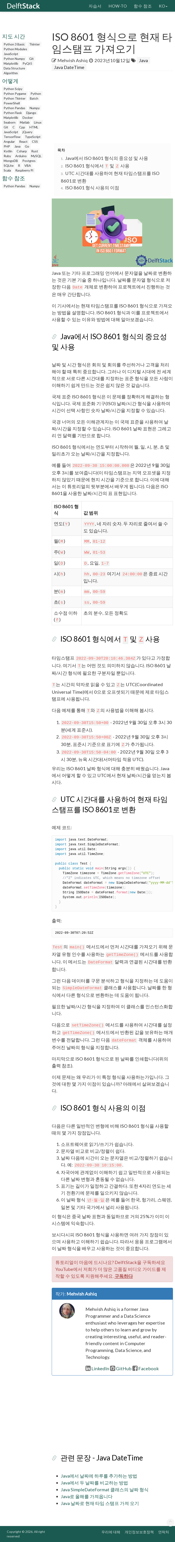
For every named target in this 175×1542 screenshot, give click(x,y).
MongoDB (11, 161)
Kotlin (8, 151)
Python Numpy (14, 59)
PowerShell (12, 103)
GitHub (120, 1368)
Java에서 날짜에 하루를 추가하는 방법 (99, 1476)
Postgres (29, 161)
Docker (28, 117)
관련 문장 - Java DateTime (101, 1457)
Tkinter (34, 44)
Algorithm (11, 73)
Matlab (25, 122)
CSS (35, 141)
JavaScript (11, 54)
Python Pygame (15, 93)
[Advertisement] (113, 107)
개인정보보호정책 (139, 1532)
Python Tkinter (15, 98)
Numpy (35, 108)
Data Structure (14, 68)
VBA (27, 165)
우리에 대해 (110, 1532)
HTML (33, 127)
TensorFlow (12, 137)
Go (27, 146)
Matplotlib (11, 63)
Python (36, 93)
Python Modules (15, 49)
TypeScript (33, 137)
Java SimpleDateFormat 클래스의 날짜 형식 (105, 1489)
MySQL (36, 156)
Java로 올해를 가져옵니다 (87, 1496)
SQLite (9, 165)
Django (31, 113)
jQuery (27, 132)
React (23, 141)
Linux (37, 122)
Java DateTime (69, 67)
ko (163, 5)
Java (17, 146)
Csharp (22, 151)
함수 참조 (143, 5)
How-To (117, 5)
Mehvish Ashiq (72, 60)
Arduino (21, 156)
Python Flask (13, 113)
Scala (7, 170)
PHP (7, 146)
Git (31, 59)
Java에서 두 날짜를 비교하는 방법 (94, 1482)
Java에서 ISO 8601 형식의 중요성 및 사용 (106, 158)
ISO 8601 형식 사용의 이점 (92, 187)
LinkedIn (97, 1368)
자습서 (95, 5)
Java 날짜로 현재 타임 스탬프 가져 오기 (100, 1503)
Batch (34, 98)
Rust (34, 151)
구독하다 (124, 1276)
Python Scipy (13, 89)
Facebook (145, 1368)
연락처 (163, 1532)
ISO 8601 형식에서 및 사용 (97, 165)
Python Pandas (14, 108)
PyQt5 (27, 63)
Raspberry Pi (24, 170)
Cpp (22, 127)
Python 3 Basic (14, 44)
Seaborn (9, 122)
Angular (9, 141)
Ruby (7, 156)
